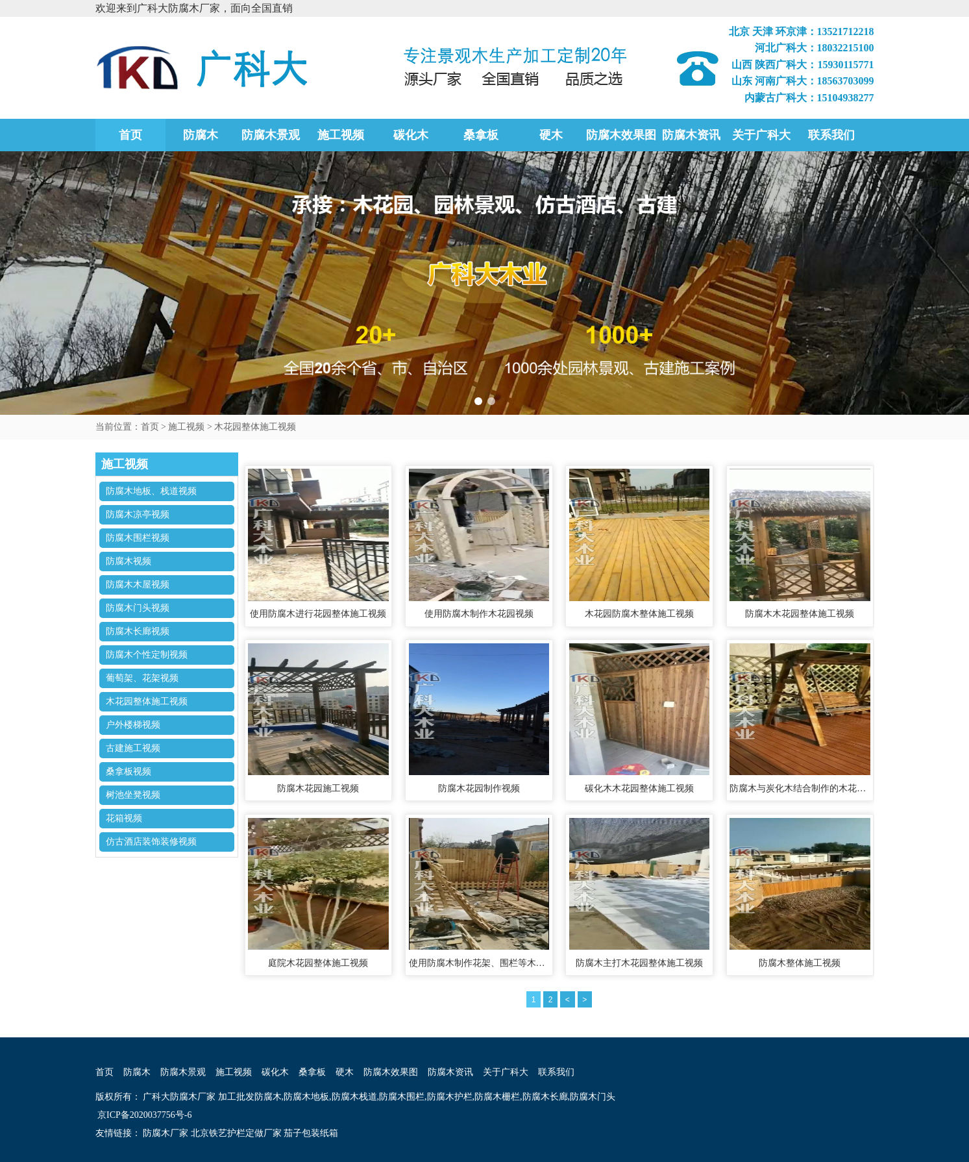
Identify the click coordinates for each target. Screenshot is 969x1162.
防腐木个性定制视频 (147, 655)
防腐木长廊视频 (137, 631)
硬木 (551, 135)
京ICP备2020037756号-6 (143, 1115)
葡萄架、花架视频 (142, 678)
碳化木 (410, 135)
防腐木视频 (128, 561)
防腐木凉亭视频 (137, 514)
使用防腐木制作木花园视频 (479, 614)
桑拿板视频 (128, 771)
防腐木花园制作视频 (479, 788)
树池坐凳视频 (133, 795)
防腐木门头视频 (137, 608)
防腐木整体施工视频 (799, 963)
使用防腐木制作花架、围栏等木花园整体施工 (479, 963)
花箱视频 (124, 818)
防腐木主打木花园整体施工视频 (639, 963)
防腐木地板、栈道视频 (151, 491)
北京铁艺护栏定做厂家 (236, 1133)
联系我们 (831, 135)
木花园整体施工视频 (255, 427)
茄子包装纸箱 (311, 1133)
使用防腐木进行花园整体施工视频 (318, 614)
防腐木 (200, 135)
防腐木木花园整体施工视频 (799, 614)
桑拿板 (480, 135)
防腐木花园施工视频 (318, 788)
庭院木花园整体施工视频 (318, 963)
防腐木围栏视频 (137, 538)
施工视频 (340, 135)
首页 (130, 135)
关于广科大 (761, 135)
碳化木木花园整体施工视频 (639, 788)
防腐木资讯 (691, 135)
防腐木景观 (270, 135)
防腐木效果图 (621, 135)
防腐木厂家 (165, 1133)
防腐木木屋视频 (137, 584)
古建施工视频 (133, 748)
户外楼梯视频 (133, 725)
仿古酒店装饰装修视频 (151, 842)
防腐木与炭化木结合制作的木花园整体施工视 (800, 788)
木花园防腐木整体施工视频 (639, 614)
